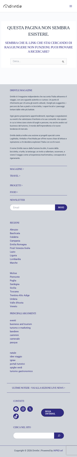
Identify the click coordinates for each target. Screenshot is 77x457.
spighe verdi (16, 367)
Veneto (13, 306)
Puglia (13, 280)
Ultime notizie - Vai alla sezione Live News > (38, 387)
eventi (13, 320)
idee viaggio (16, 356)
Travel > (15, 175)
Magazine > (17, 169)
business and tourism (21, 324)
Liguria (13, 255)
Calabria (14, 237)
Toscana (14, 291)
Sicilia (13, 288)
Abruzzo (14, 229)
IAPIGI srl (58, 450)
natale (13, 353)
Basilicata (15, 233)
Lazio (12, 251)
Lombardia (15, 259)
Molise (13, 273)
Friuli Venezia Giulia (20, 248)
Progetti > (16, 185)
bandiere (14, 331)
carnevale (15, 338)
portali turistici (17, 364)
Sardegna (14, 284)
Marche (14, 262)
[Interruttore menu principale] (71, 6)
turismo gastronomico (21, 371)
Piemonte (15, 277)
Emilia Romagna (18, 244)
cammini (14, 335)
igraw (12, 360)
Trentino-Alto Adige (20, 295)
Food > (14, 192)
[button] (52, 412)
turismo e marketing (20, 327)
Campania (15, 240)
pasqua (13, 342)
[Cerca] (59, 436)
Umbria (13, 299)
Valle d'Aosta (16, 302)
